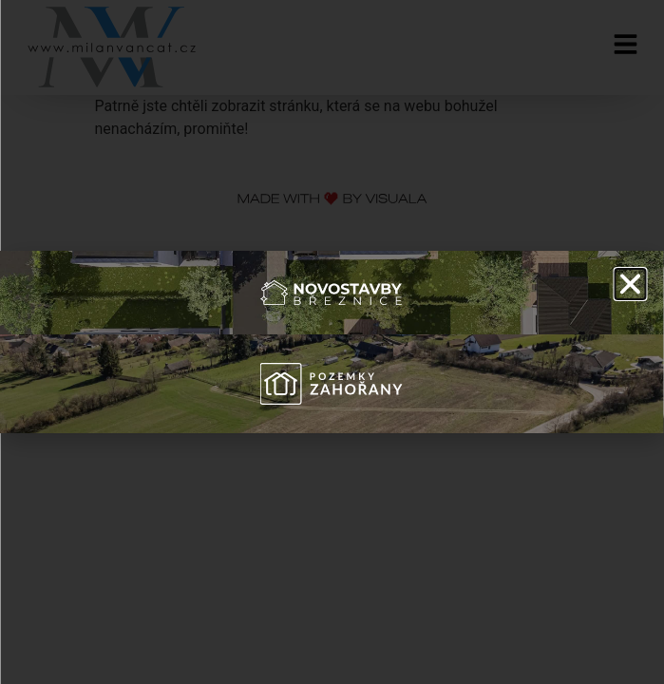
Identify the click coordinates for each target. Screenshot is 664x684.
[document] (332, 342)
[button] (630, 284)
